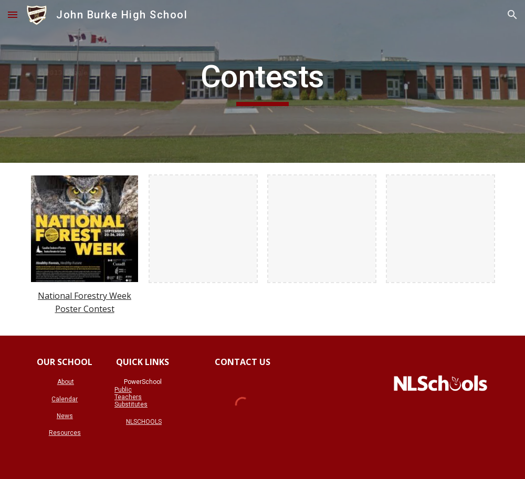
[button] (12, 14)
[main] (262, 81)
